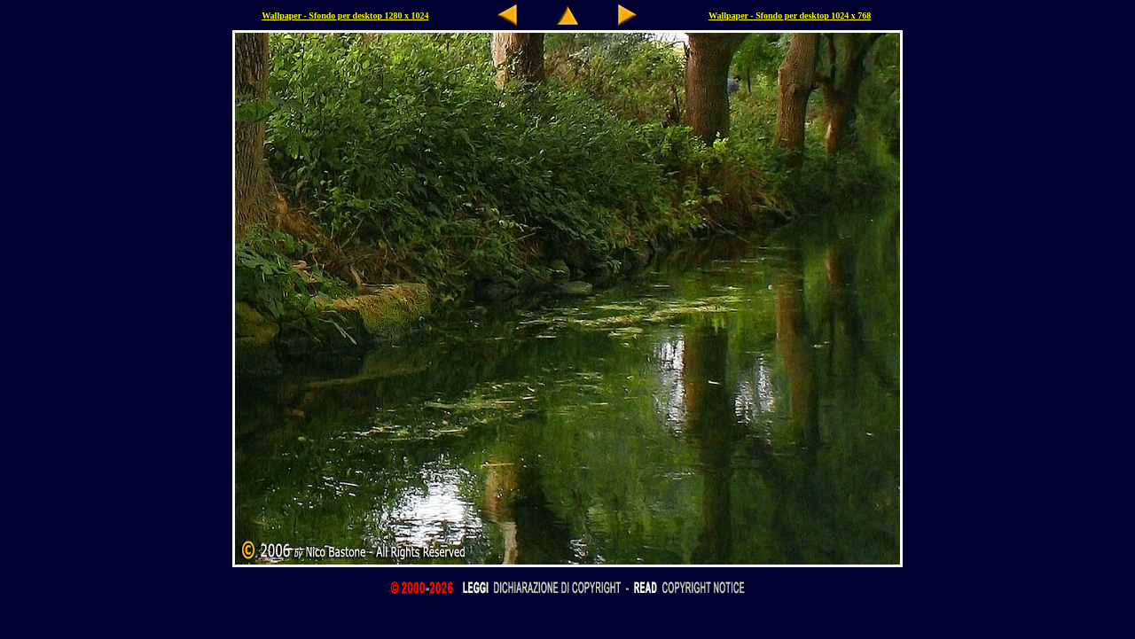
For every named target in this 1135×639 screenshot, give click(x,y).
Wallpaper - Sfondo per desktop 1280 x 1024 (345, 15)
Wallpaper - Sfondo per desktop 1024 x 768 (789, 15)
